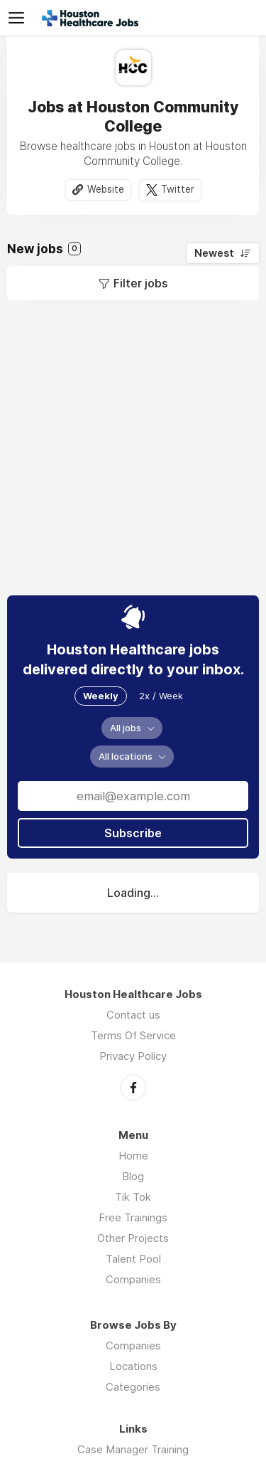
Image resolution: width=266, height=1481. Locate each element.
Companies (133, 1279)
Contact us (133, 1014)
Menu (19, 17)
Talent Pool (133, 1258)
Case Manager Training (133, 1449)
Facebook (133, 1088)
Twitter (177, 189)
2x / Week (161, 695)
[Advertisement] (133, 447)
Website (105, 189)
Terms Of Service (133, 1035)
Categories (133, 1387)
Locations (133, 1366)
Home (133, 1155)
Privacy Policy (133, 1056)
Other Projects (133, 1238)
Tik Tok (133, 1197)
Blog (133, 1176)
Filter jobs (140, 283)
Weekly (100, 695)
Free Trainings (133, 1217)
